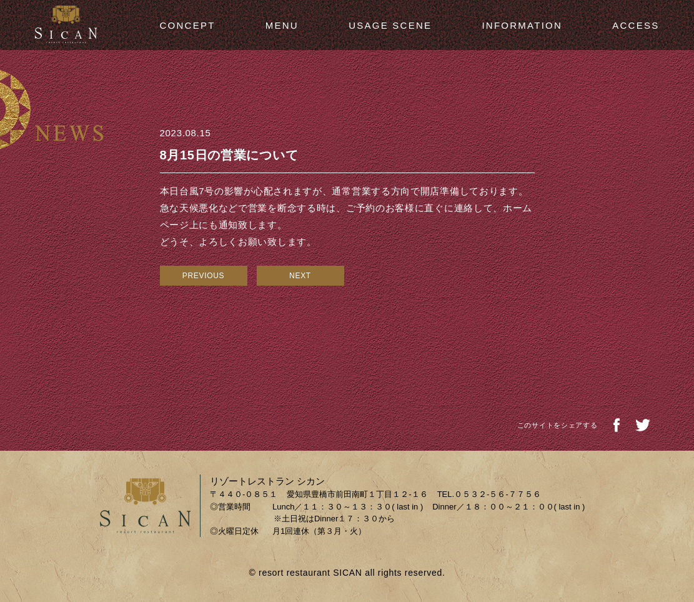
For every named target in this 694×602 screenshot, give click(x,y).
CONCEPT (188, 25)
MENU (282, 25)
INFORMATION (522, 25)
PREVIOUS (203, 275)
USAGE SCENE (390, 25)
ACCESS (635, 25)
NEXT (300, 275)
